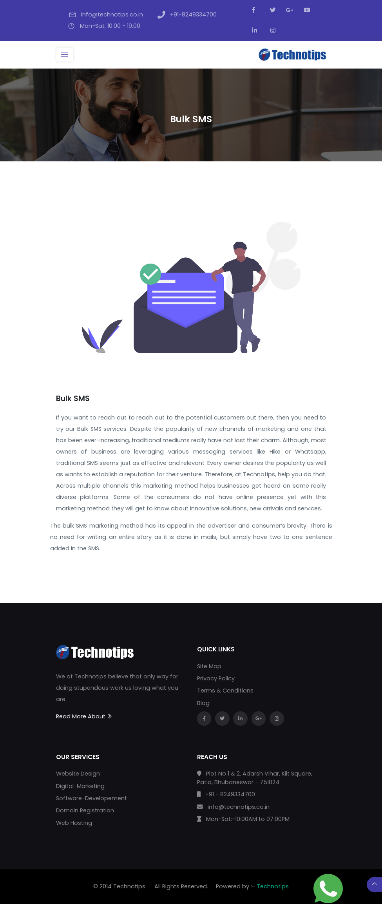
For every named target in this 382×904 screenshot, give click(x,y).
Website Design (78, 773)
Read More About (84, 716)
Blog (203, 703)
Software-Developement (91, 798)
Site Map (209, 666)
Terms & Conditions (225, 690)
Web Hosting (74, 823)
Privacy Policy (216, 678)
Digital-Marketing (80, 786)
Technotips (273, 886)
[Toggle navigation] (65, 54)
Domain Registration (85, 810)
